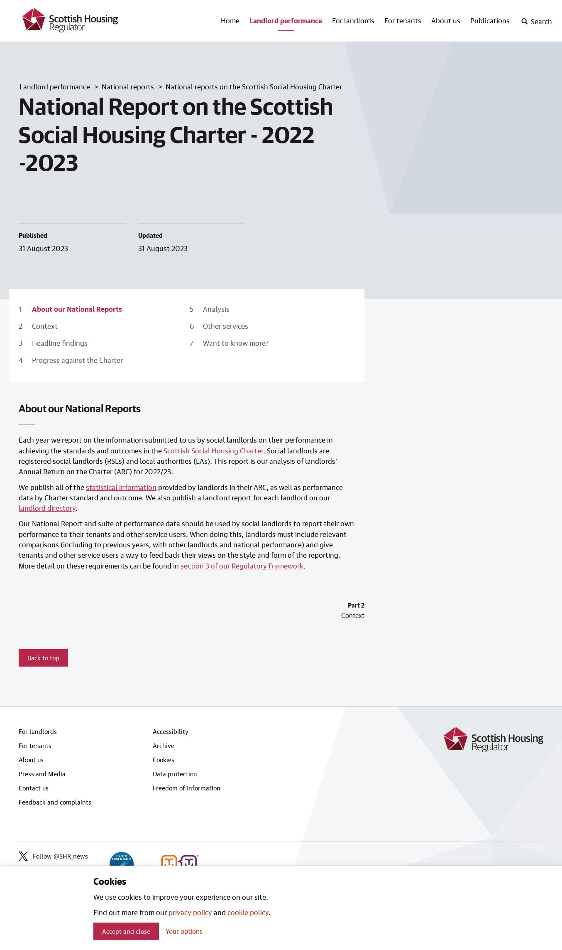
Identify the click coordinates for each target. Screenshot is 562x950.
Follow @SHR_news (53, 856)
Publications (490, 20)
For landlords (353, 20)
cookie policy (248, 912)
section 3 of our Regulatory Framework (242, 565)
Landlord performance (285, 20)
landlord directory (47, 507)
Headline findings (60, 342)
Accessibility (170, 731)
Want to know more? (236, 342)
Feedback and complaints (55, 802)
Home (230, 20)
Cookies (163, 759)
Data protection (175, 774)
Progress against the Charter (77, 359)
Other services (225, 325)
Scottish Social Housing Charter (213, 450)
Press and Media (42, 774)
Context (45, 325)
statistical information (121, 487)
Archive (163, 745)
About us (445, 20)
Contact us (34, 788)
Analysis (216, 308)
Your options (184, 931)
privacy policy (190, 912)
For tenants (402, 20)
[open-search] (536, 21)
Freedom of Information (186, 788)
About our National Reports (77, 308)
